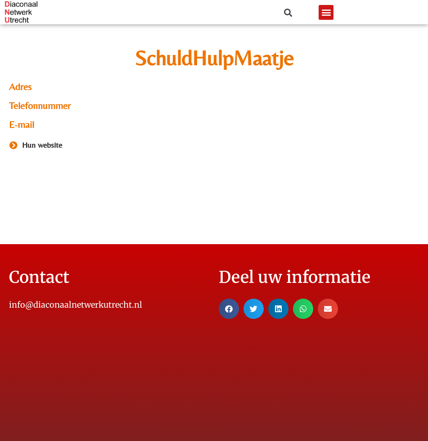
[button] (326, 12)
